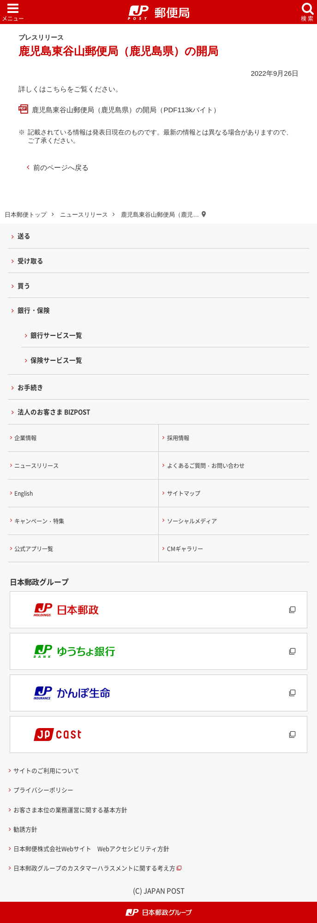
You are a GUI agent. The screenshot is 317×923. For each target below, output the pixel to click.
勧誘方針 (25, 829)
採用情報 (178, 438)
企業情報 (25, 438)
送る (24, 235)
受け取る (30, 260)
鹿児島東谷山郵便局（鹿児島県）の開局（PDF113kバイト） (126, 110)
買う (24, 285)
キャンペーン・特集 (39, 521)
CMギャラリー (185, 549)
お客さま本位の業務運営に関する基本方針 (70, 809)
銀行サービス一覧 (56, 335)
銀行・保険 (34, 310)
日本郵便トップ (26, 214)
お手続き (30, 387)
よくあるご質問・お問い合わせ (206, 466)
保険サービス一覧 (56, 359)
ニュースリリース (84, 214)
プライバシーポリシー (43, 789)
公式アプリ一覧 (33, 549)
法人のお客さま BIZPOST (54, 411)
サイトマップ (183, 493)
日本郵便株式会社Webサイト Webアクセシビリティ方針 (91, 848)
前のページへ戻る (61, 167)
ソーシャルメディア (192, 521)
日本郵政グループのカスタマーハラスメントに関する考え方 (94, 867)
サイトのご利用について (46, 770)
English (23, 493)
